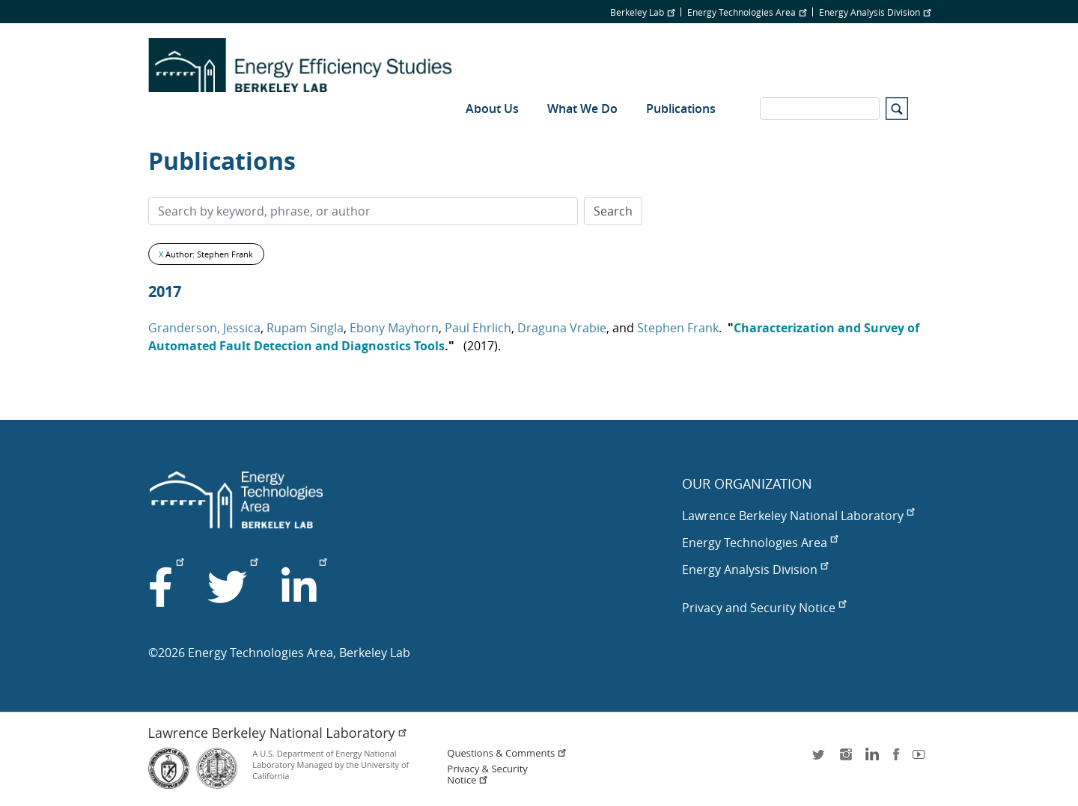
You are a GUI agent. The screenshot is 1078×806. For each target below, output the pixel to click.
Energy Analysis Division (875, 11)
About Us (492, 108)
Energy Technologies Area (746, 11)
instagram (845, 759)
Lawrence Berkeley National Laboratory (798, 515)
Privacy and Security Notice (764, 607)
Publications (681, 108)
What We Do (582, 108)
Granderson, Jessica (204, 328)
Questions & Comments (507, 753)
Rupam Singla (305, 328)
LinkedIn (871, 759)
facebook (896, 759)
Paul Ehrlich (478, 328)
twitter (820, 759)
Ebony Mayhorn (394, 328)
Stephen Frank (678, 328)
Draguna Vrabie (561, 328)
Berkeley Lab (642, 11)
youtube (922, 759)
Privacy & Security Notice (487, 774)
